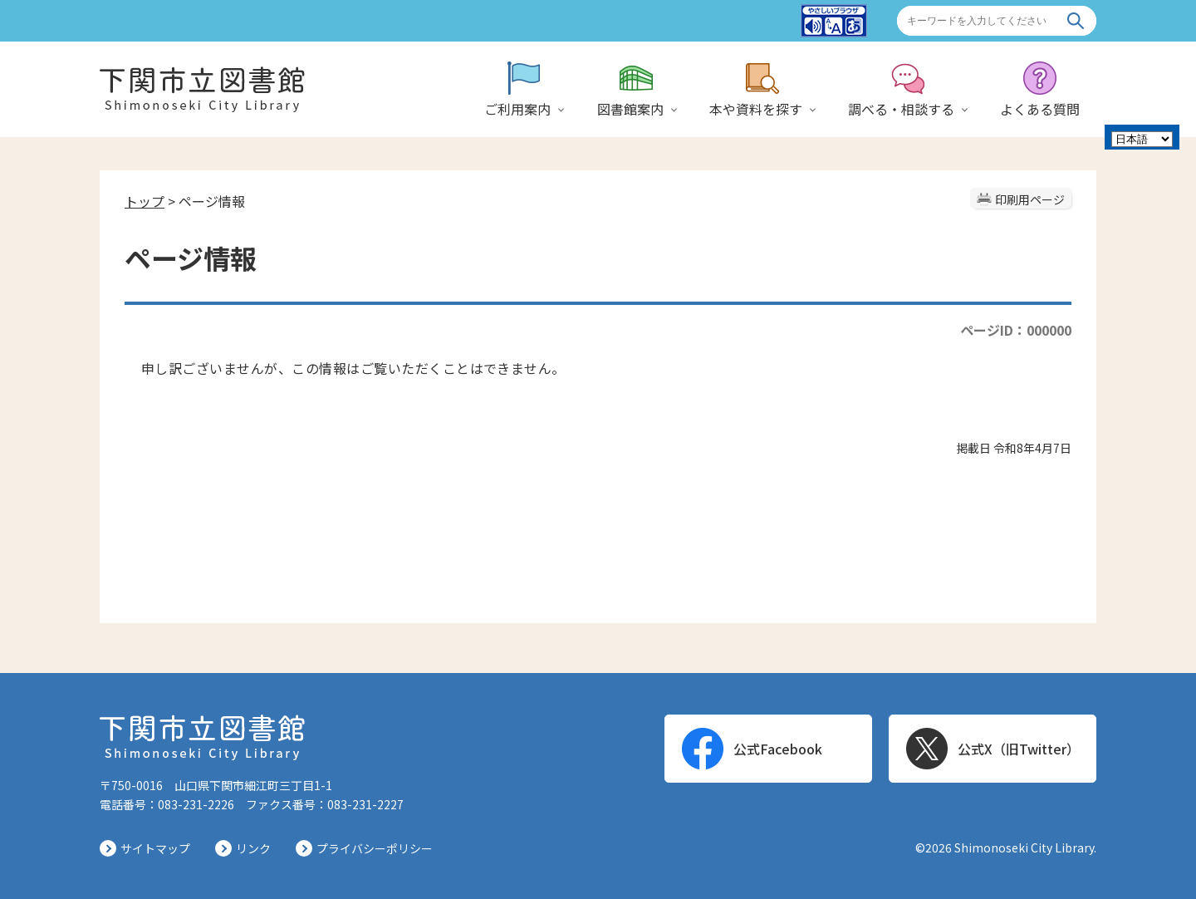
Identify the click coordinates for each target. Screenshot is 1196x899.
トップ (144, 201)
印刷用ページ (1030, 199)
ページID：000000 (1015, 330)
